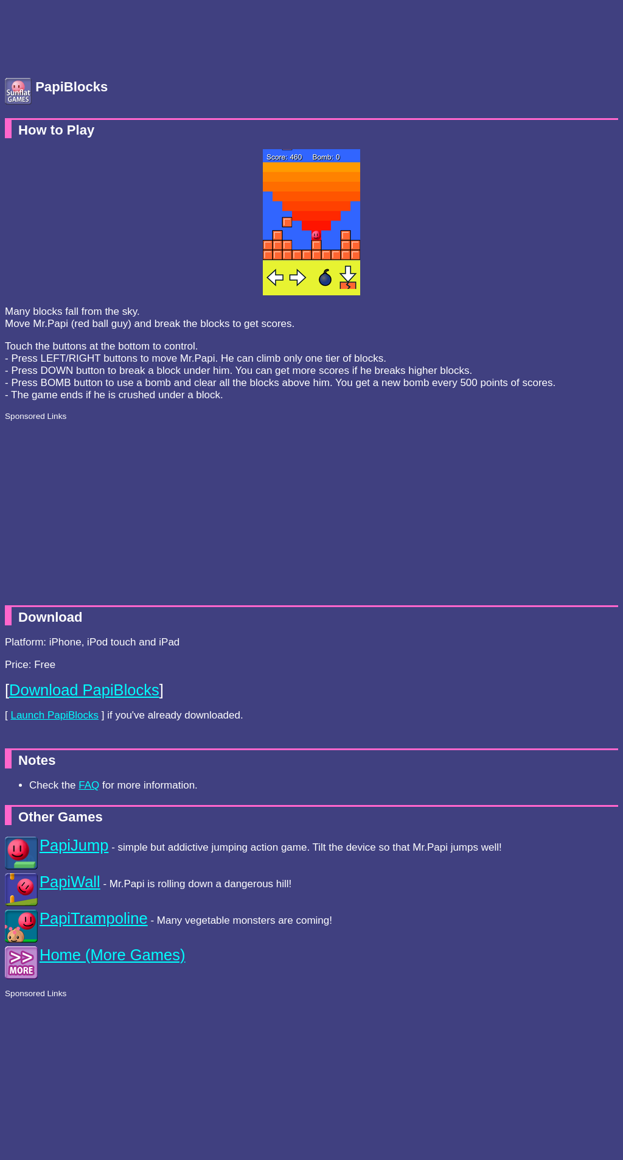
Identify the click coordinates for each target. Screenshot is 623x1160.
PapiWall (70, 881)
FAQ (88, 785)
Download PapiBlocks (84, 689)
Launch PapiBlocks (54, 715)
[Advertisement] (102, 35)
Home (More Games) (112, 954)
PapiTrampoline (94, 918)
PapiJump (74, 845)
